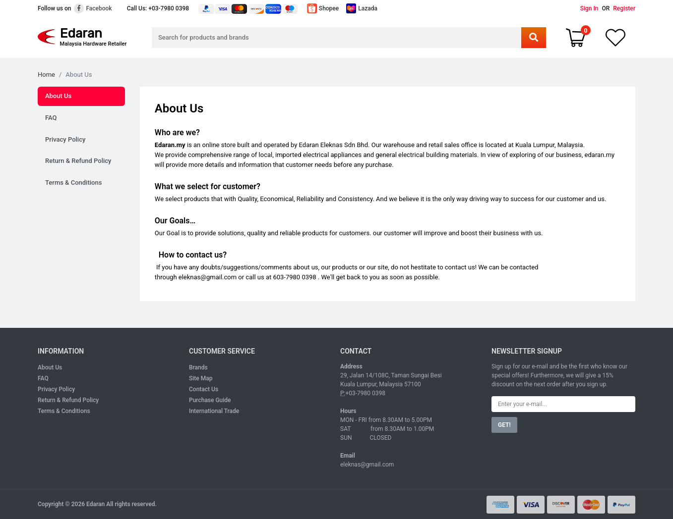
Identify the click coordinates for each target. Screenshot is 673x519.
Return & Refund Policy (78, 160)
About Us (58, 96)
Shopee (323, 8)
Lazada (361, 8)
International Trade (214, 411)
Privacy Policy (65, 139)
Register (624, 8)
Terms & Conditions (73, 182)
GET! (504, 424)
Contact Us (203, 389)
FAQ (51, 117)
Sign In (589, 8)
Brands (198, 367)
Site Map (200, 378)
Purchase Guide (210, 400)
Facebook (93, 8)
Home (46, 74)
